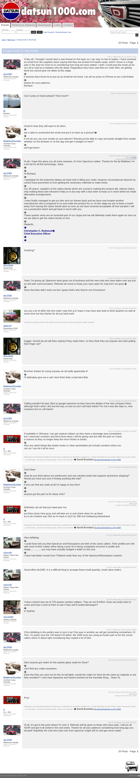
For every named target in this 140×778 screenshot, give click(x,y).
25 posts (6, 117)
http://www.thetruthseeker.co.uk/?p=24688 (107, 460)
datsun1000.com (13, 775)
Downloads (44, 25)
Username (5, 30)
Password (19, 30)
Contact (68, 25)
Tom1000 (8, 617)
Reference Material (23, 25)
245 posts (6, 80)
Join (39, 32)
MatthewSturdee (12, 141)
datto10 (7, 326)
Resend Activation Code (63, 32)
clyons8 (7, 552)
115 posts (6, 149)
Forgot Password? (49, 32)
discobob (8, 265)
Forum (5, 25)
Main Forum (11, 40)
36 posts (6, 271)
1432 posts (6, 454)
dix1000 (7, 74)
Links (57, 25)
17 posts (6, 623)
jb (4, 111)
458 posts (6, 560)
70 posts (6, 332)
